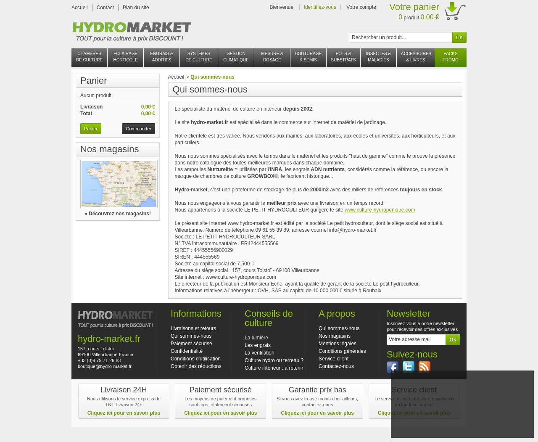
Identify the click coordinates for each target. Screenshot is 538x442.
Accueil (79, 8)
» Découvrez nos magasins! (117, 214)
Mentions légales (337, 344)
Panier (93, 80)
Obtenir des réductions (196, 366)
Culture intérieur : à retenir (274, 368)
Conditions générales (342, 351)
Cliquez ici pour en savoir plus (123, 413)
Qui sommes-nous (191, 336)
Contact (105, 8)
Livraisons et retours (193, 328)
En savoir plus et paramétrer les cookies (462, 428)
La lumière (256, 338)
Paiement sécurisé (191, 344)
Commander (138, 128)
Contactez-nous (336, 366)
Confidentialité (187, 351)
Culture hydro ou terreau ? (274, 360)
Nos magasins (109, 149)
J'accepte (462, 417)
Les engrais (258, 345)
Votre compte (361, 7)
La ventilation (259, 353)
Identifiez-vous (320, 7)
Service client (333, 359)
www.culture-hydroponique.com (380, 210)
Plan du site (136, 8)
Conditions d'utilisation (196, 359)
